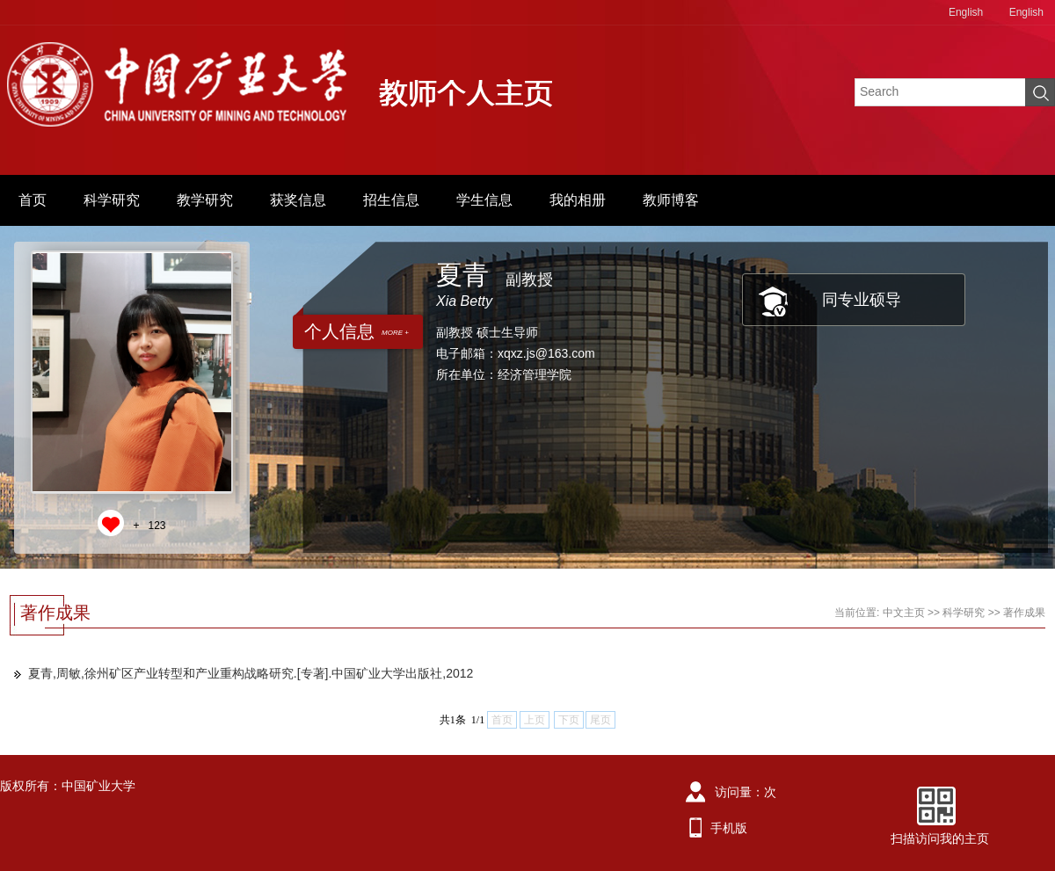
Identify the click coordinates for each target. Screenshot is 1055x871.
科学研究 (112, 199)
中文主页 (904, 612)
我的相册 (577, 199)
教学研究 (205, 199)
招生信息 (391, 199)
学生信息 (484, 199)
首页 (32, 199)
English (966, 12)
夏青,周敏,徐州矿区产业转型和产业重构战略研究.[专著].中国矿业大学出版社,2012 (250, 673)
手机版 (728, 828)
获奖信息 (298, 199)
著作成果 (1024, 612)
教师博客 (671, 199)
